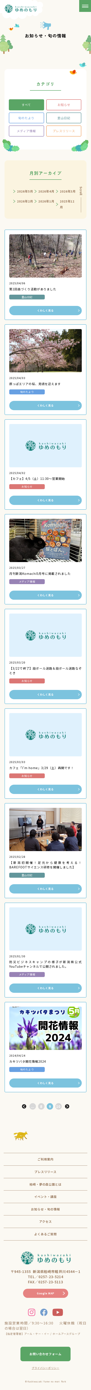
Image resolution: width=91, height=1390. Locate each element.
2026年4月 (46, 191)
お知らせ (63, 105)
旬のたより (26, 118)
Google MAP (45, 1293)
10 (58, 1106)
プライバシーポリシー (45, 1368)
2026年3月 (68, 191)
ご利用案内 (45, 1159)
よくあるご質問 (45, 1234)
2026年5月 (25, 191)
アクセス (45, 1221)
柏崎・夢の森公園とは (45, 1184)
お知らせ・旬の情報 (45, 1209)
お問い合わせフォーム (45, 1354)
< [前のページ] (24, 1106)
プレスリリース (64, 131)
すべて (26, 105)
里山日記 (63, 118)
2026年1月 (46, 201)
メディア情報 (26, 131)
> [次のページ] (67, 1106)
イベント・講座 (45, 1196)
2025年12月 (67, 204)
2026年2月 (25, 201)
